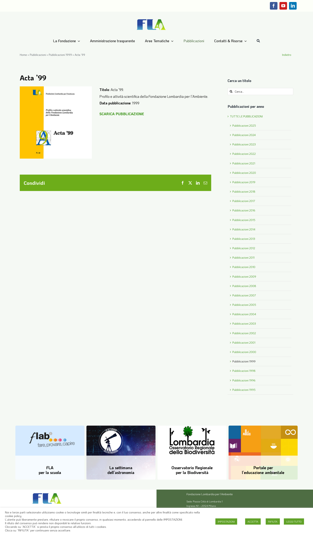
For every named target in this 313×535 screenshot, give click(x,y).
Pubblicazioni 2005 (244, 305)
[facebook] (273, 6)
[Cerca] (258, 41)
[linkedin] (293, 6)
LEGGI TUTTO (294, 521)
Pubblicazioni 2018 (243, 191)
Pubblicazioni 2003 (244, 323)
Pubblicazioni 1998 (244, 371)
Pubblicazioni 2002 (244, 333)
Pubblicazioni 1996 (244, 380)
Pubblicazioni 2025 (244, 125)
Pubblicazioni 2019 (243, 182)
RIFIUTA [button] (272, 521)
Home (23, 55)
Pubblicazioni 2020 (244, 173)
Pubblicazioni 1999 (60, 55)
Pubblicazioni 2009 (244, 276)
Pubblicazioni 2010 (243, 267)
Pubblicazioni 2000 (244, 352)
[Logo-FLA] (151, 19)
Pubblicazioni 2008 (244, 286)
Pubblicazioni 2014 (243, 229)
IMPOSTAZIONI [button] (226, 521)
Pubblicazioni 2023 (244, 144)
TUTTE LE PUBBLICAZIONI (246, 116)
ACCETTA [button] (253, 521)
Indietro (286, 55)
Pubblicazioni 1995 (244, 390)
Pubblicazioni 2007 (244, 295)
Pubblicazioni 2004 (244, 314)
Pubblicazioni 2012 (243, 248)
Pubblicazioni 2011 (243, 257)
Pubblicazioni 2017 (243, 201)
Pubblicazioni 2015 (243, 220)
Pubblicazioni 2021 (243, 163)
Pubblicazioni (38, 55)
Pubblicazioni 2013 (243, 239)
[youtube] (283, 6)
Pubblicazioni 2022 (244, 154)
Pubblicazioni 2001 (243, 342)
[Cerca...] (260, 91)
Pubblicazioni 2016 (243, 210)
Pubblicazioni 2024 (244, 135)
